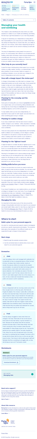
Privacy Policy (4, 433)
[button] (34, 2)
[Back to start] (7, 2)
